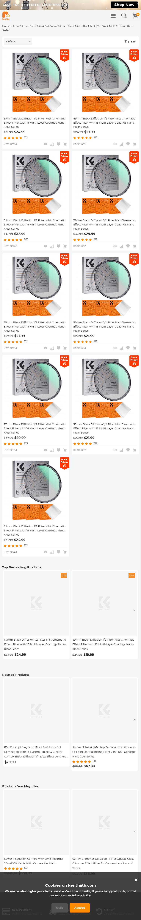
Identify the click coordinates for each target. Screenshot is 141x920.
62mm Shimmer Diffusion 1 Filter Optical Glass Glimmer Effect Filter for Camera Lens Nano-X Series (103, 867)
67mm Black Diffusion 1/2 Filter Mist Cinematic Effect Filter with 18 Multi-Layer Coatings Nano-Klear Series (34, 124)
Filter (131, 43)
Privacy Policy (81, 895)
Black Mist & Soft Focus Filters (47, 27)
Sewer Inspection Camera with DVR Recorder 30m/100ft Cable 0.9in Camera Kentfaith (33, 864)
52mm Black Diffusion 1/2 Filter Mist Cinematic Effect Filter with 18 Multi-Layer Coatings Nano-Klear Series (104, 329)
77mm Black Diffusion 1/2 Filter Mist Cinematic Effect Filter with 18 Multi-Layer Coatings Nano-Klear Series (34, 431)
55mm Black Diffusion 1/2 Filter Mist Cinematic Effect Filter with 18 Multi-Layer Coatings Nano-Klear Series (34, 329)
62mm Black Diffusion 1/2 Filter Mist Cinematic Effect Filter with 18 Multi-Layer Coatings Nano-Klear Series (34, 533)
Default (10, 43)
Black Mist (74, 27)
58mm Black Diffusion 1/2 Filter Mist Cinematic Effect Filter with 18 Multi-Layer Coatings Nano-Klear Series (104, 431)
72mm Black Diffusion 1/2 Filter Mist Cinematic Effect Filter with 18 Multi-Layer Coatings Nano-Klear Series (104, 226)
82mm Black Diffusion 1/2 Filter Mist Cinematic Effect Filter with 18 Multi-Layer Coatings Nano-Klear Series (34, 226)
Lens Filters (19, 27)
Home (6, 27)
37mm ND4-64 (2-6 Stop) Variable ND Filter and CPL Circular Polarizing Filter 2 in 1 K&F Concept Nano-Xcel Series (103, 755)
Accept (79, 907)
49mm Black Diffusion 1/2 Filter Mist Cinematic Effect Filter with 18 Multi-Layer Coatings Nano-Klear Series (104, 124)
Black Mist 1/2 (91, 27)
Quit (59, 907)
